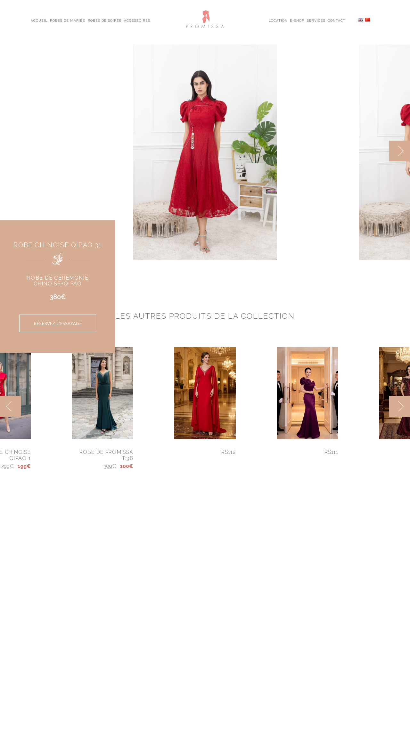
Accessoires (137, 20)
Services (316, 20)
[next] (399, 151)
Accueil (39, 20)
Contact (337, 20)
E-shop (297, 20)
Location (278, 20)
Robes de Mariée (68, 20)
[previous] (10, 406)
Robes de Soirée (105, 20)
